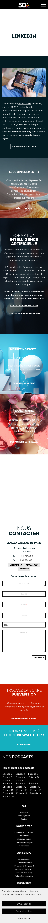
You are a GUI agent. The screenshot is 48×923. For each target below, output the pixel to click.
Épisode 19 (35, 793)
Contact (24, 819)
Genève (24, 568)
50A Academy (24, 859)
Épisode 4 (20, 777)
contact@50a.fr (26, 556)
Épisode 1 (20, 773)
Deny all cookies (24, 911)
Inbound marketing (24, 873)
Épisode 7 (20, 780)
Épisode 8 (7, 783)
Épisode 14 (7, 790)
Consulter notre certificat (24, 305)
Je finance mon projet (24, 718)
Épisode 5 (34, 777)
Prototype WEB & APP (24, 869)
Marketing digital (24, 839)
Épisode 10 (34, 783)
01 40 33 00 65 (26, 560)
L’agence (24, 812)
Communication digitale (24, 832)
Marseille (16, 565)
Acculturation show (24, 862)
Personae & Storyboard (24, 866)
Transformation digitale (24, 842)
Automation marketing (24, 876)
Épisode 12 (21, 786)
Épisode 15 (21, 790)
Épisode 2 (33, 773)
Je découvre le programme (24, 313)
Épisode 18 (21, 793)
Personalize (24, 918)
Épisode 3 (7, 777)
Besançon (32, 565)
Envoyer (39, 657)
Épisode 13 (35, 786)
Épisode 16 (35, 790)
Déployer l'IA (24, 208)
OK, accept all (24, 903)
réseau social (24, 103)
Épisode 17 (7, 793)
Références (24, 846)
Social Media (24, 836)
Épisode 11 (7, 786)
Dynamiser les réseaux (24, 442)
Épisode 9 (20, 783)
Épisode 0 (7, 773)
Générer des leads (24, 383)
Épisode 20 (8, 796)
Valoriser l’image (24, 503)
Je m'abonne (24, 744)
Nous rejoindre (24, 816)
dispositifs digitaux (24, 146)
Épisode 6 (7, 780)
